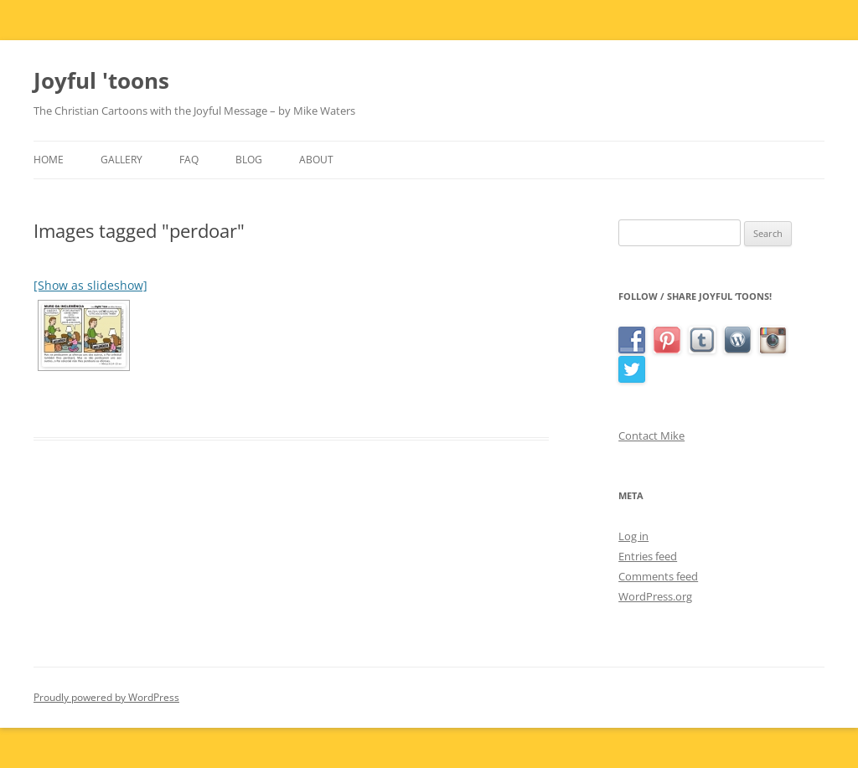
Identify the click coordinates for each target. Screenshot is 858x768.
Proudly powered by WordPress (106, 697)
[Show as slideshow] (90, 285)
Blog (248, 159)
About (316, 159)
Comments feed (658, 576)
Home (49, 159)
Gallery (121, 159)
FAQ (189, 159)
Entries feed (647, 556)
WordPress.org (655, 596)
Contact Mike (651, 435)
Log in (633, 536)
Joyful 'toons (101, 80)
